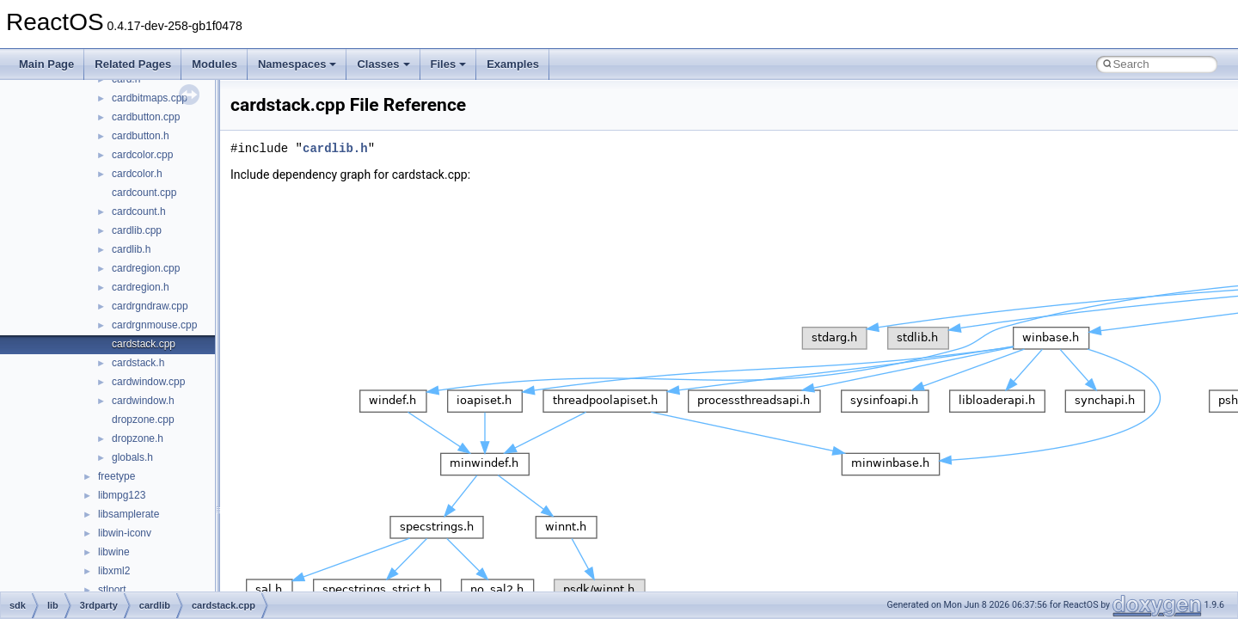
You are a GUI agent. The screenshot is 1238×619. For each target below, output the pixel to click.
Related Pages (133, 64)
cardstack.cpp (143, 344)
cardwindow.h (143, 401)
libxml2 (114, 571)
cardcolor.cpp (142, 155)
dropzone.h (137, 438)
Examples (513, 64)
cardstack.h (138, 363)
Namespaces (297, 64)
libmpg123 (121, 495)
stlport (112, 590)
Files (449, 64)
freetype (116, 476)
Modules (214, 64)
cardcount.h (139, 211)
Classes (383, 64)
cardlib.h (131, 249)
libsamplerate (128, 514)
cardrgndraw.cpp (150, 306)
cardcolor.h (137, 174)
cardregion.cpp (146, 268)
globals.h (132, 457)
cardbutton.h (140, 136)
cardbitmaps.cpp (149, 98)
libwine (114, 552)
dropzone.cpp (143, 420)
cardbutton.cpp (146, 117)
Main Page (46, 64)
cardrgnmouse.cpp (154, 325)
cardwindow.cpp (148, 382)
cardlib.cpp (137, 230)
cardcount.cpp (144, 193)
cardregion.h (140, 287)
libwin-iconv (124, 533)
